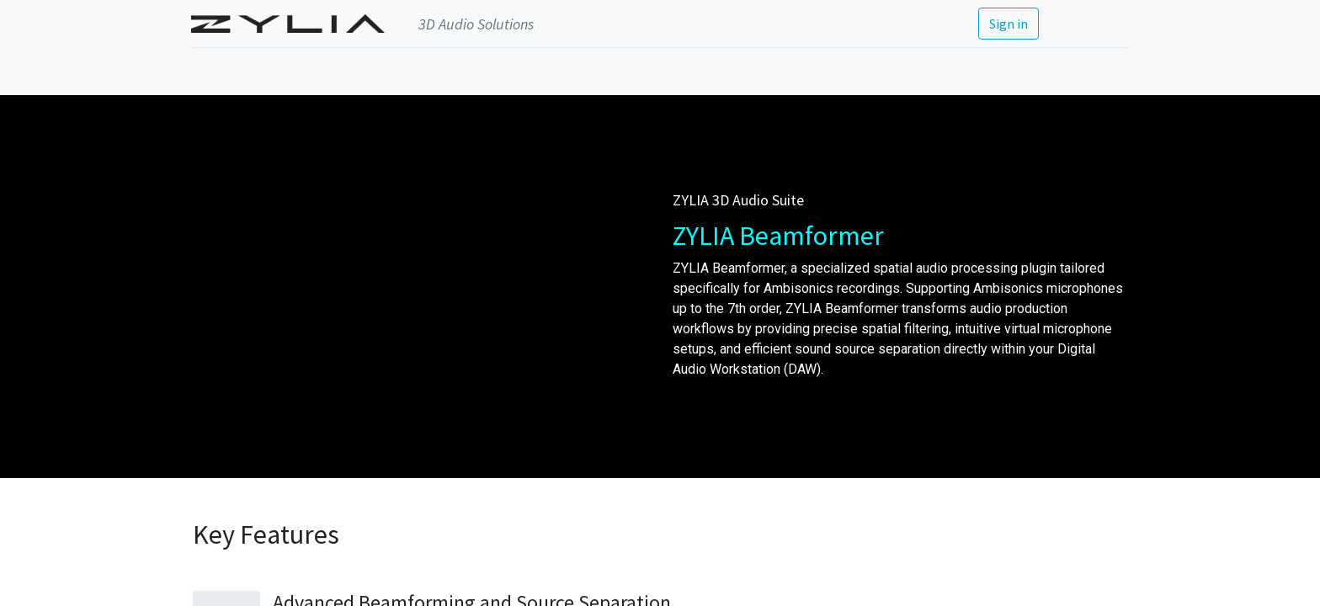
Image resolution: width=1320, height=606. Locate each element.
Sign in (1006, 23)
